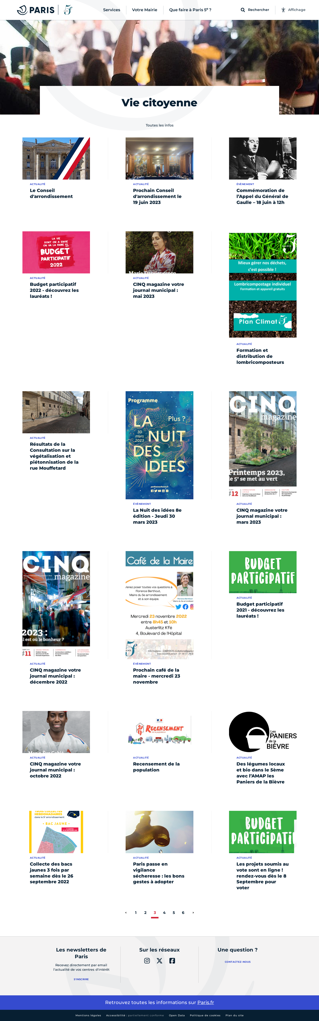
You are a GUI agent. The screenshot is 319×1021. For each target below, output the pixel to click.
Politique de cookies (205, 1015)
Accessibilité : (135, 1015)
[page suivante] (193, 912)
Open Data (177, 1015)
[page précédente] (126, 912)
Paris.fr (205, 1002)
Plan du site (235, 1015)
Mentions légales (88, 1015)
